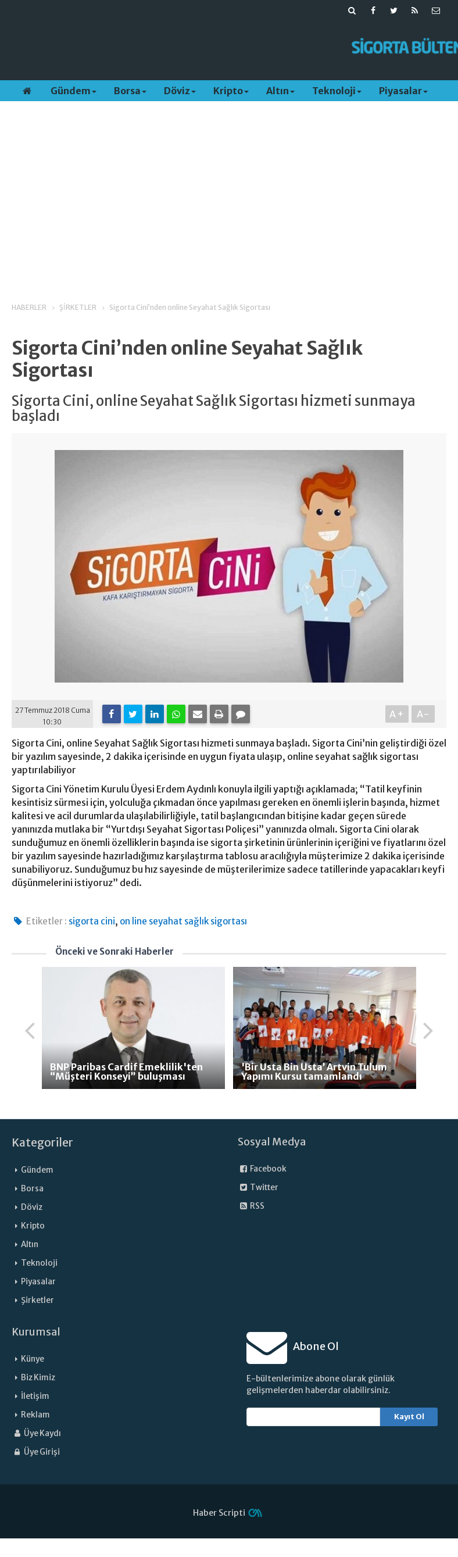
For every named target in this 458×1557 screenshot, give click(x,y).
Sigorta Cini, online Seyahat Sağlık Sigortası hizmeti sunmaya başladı (214, 409)
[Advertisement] (214, 47)
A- (423, 714)
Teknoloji (337, 91)
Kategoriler (42, 1142)
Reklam (35, 1415)
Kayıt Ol (409, 1417)
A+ (397, 714)
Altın (280, 91)
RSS (251, 1206)
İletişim (35, 1396)
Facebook (262, 1169)
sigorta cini (92, 921)
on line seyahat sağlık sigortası (183, 921)
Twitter (258, 1187)
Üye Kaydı (36, 1433)
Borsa (130, 91)
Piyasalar (403, 91)
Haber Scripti (219, 1513)
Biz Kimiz (38, 1378)
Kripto (231, 91)
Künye (32, 1359)
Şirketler (37, 1300)
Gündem (73, 91)
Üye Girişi (36, 1452)
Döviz (180, 91)
